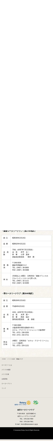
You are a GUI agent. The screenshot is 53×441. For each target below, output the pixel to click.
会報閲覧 (5, 379)
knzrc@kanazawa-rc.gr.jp (29, 424)
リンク (4, 388)
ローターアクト (7, 383)
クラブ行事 (5, 374)
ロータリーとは (7, 365)
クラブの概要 (6, 369)
